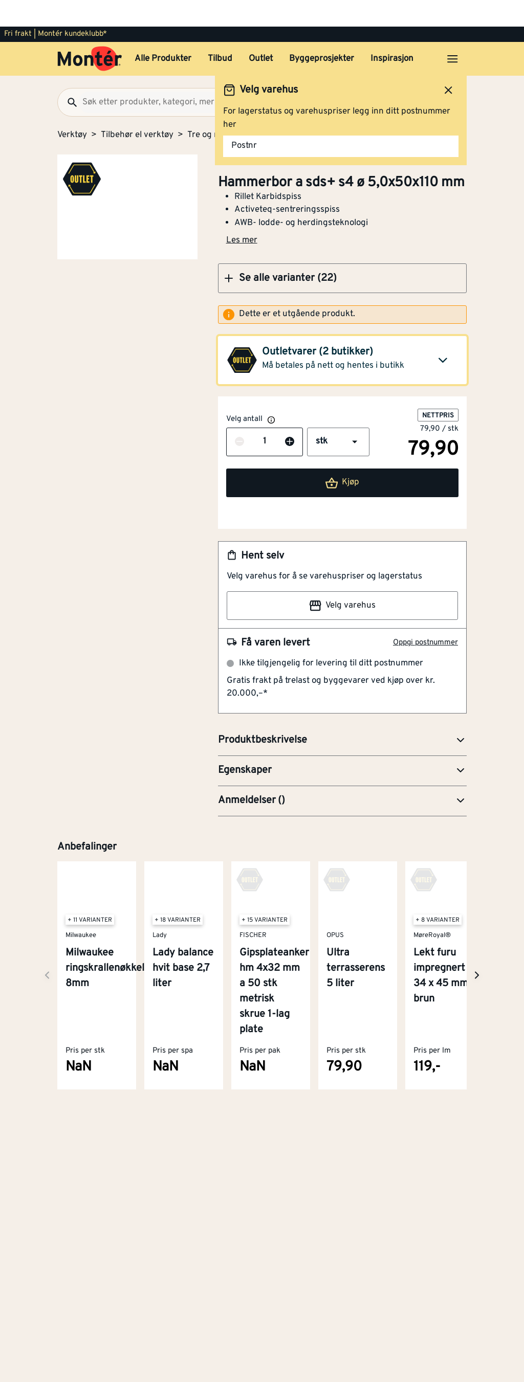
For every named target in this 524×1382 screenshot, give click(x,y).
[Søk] (68, 75)
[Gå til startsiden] (89, 32)
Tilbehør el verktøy (137, 108)
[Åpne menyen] (452, 32)
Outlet (261, 32)
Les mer (241, 213)
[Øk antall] (289, 415)
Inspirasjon (391, 32)
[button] (342, 251)
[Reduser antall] (239, 415)
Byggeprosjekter (321, 32)
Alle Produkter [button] (163, 32)
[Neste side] (47, 949)
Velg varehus (342, 579)
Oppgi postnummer (425, 616)
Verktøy (72, 108)
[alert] (342, 288)
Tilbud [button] (220, 32)
